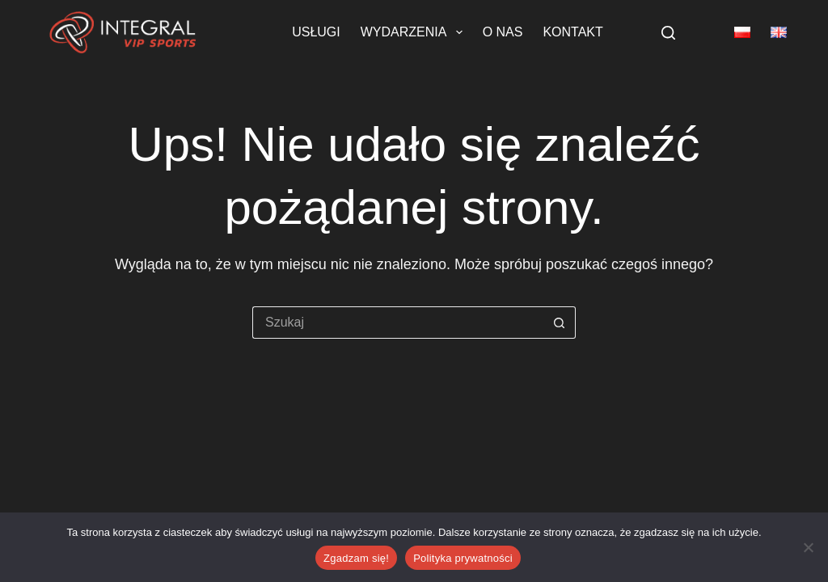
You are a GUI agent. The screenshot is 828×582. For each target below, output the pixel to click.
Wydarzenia (415, 32)
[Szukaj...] (397, 322)
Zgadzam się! (356, 558)
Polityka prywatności (463, 558)
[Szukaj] (668, 33)
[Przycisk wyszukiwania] (559, 322)
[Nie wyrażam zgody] (808, 547)
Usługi (316, 32)
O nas (503, 32)
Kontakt (572, 32)
